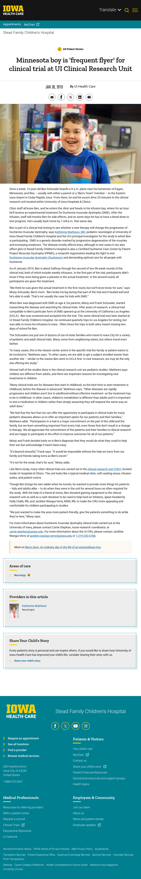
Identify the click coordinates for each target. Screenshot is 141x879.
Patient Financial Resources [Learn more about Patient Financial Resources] (90, 772)
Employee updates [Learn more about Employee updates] (84, 825)
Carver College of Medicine (29, 864)
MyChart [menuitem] (29, 24)
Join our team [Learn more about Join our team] (81, 807)
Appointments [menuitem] (12, 24)
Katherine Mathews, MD (70, 232)
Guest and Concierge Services (73, 854)
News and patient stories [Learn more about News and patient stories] (88, 819)
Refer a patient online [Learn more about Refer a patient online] (16, 813)
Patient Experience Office (41, 854)
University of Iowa (13, 869)
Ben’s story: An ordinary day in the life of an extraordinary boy (63, 547)
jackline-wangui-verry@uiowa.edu (51, 535)
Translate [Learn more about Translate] (107, 9)
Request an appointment (23, 738)
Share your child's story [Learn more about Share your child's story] (87, 766)
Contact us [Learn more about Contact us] (79, 760)
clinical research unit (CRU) (104, 469)
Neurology (20, 575)
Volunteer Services (123, 854)
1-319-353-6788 (85, 535)
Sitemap (7, 864)
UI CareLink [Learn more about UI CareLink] (10, 836)
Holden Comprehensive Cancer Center (67, 864)
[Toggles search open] (128, 10)
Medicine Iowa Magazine (104, 864)
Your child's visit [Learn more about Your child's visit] (82, 748)
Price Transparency (13, 859)
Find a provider (17, 750)
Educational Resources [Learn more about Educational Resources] (17, 830)
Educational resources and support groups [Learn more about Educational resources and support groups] (99, 778)
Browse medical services (23, 756)
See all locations (18, 744)
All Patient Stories (70, 49)
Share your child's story (27, 660)
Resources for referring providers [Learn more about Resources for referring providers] (23, 807)
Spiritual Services (101, 854)
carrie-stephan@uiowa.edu (26, 531)
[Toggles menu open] (135, 10)
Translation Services (14, 854)
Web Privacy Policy (82, 848)
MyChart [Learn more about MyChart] (78, 754)
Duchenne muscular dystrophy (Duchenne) (36, 257)
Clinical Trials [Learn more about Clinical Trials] (11, 825)
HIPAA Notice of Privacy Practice (51, 848)
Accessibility (102, 848)
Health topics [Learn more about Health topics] (81, 784)
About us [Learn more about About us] (78, 813)
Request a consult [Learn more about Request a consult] (14, 819)
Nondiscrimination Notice (17, 848)
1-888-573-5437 (13, 781)
